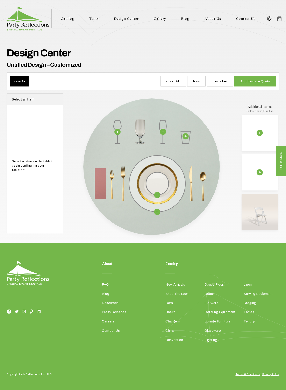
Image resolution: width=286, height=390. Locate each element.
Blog (185, 18)
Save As (19, 81)
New (196, 81)
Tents (94, 18)
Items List (220, 81)
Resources (110, 303)
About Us (212, 18)
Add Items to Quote (255, 81)
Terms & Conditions (248, 374)
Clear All (173, 81)
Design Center (126, 18)
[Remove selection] (117, 131)
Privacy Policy (270, 374)
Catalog (67, 18)
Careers (108, 321)
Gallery (159, 18)
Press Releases (114, 312)
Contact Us (245, 18)
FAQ (105, 284)
